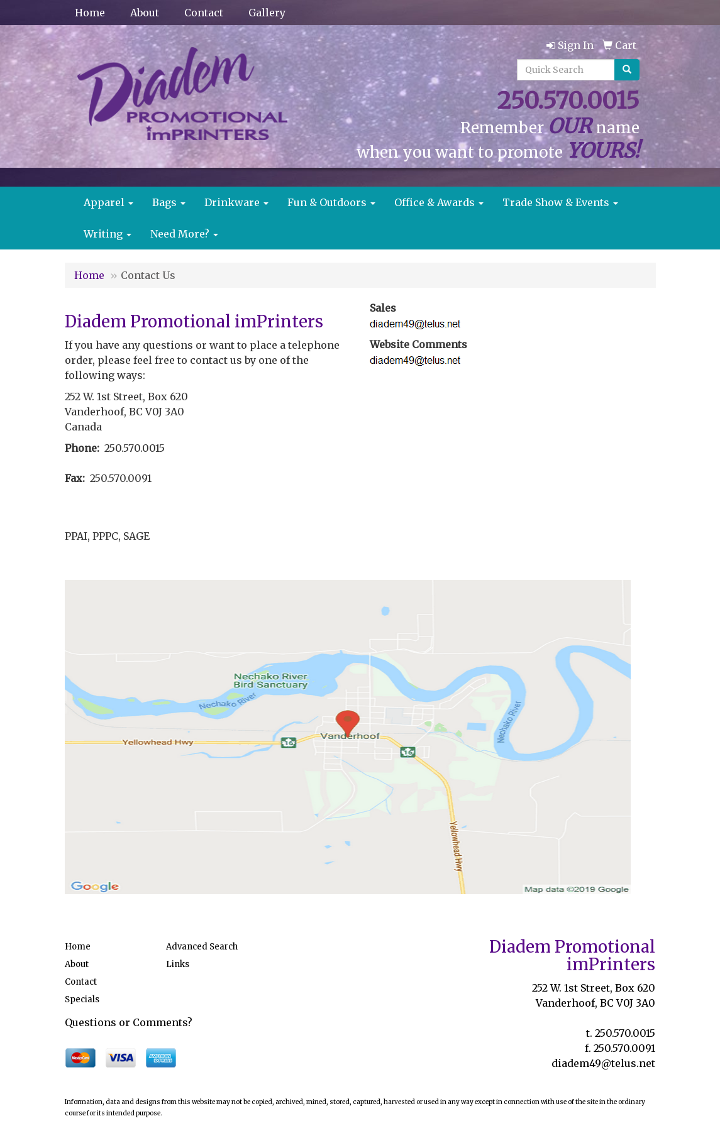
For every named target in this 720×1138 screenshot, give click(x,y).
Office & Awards (439, 202)
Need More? (184, 233)
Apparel (108, 202)
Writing (107, 233)
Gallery (266, 12)
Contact (203, 12)
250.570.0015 (625, 1033)
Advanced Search (202, 946)
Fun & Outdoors (331, 202)
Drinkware (236, 202)
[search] (627, 69)
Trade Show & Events (560, 202)
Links (177, 964)
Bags (169, 202)
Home (90, 12)
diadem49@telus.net (603, 1063)
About (144, 12)
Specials (82, 999)
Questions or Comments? (128, 1022)
